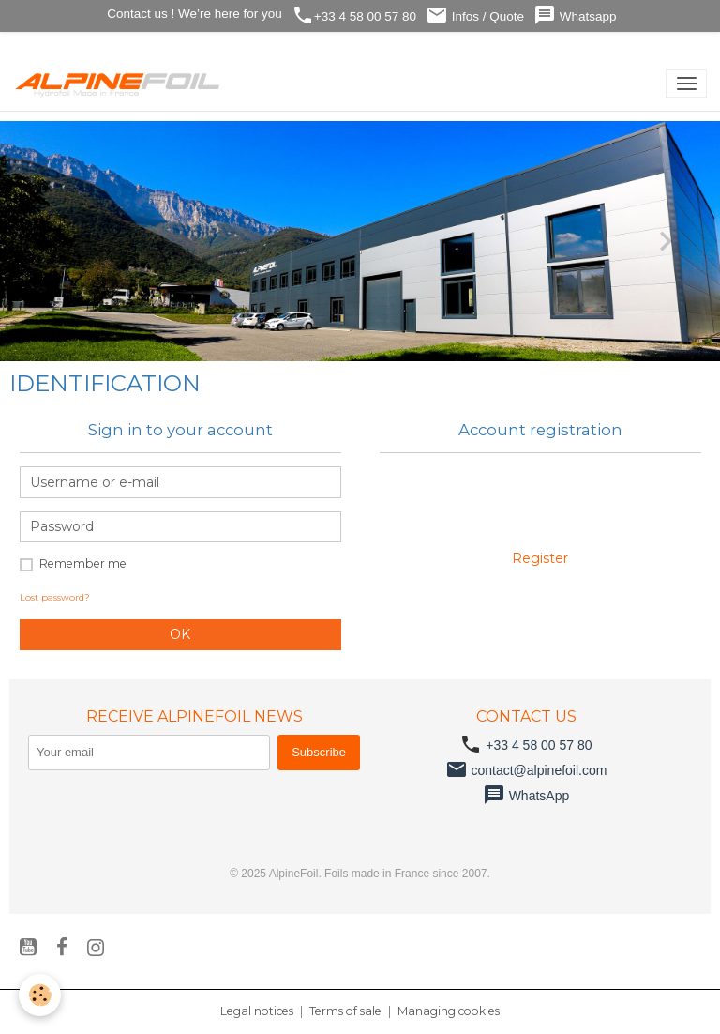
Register (540, 558)
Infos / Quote (475, 15)
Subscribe (319, 752)
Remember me (83, 563)
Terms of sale (345, 1011)
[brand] (121, 83)
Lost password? (55, 597)
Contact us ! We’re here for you (192, 14)
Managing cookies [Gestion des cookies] (449, 1011)
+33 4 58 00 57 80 (354, 15)
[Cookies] (40, 995)
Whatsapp (575, 15)
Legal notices (256, 1011)
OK (180, 634)
